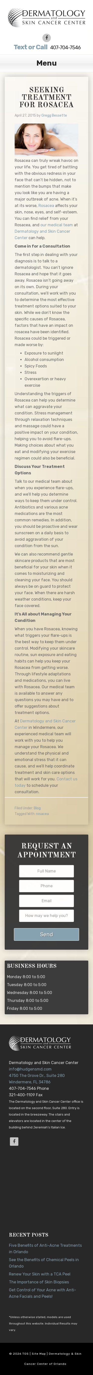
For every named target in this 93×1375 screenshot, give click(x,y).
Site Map (39, 1353)
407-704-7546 (46, 47)
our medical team (56, 225)
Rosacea (46, 205)
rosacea (42, 814)
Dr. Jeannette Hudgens (46, 17)
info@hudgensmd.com (30, 1069)
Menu (46, 63)
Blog (37, 808)
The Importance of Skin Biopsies (39, 1282)
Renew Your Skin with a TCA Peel (39, 1274)
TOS (25, 1353)
